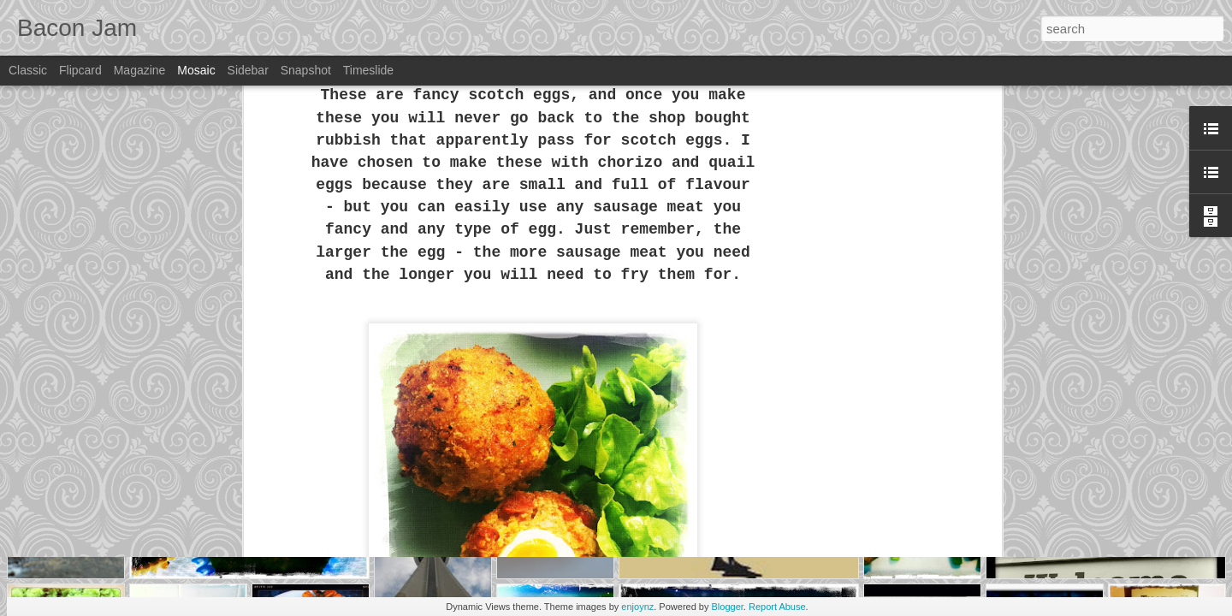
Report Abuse (777, 606)
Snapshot (306, 70)
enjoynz (637, 606)
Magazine (140, 70)
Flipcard (80, 70)
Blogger (727, 606)
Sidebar (248, 70)
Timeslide (368, 70)
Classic (28, 70)
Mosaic (196, 70)
